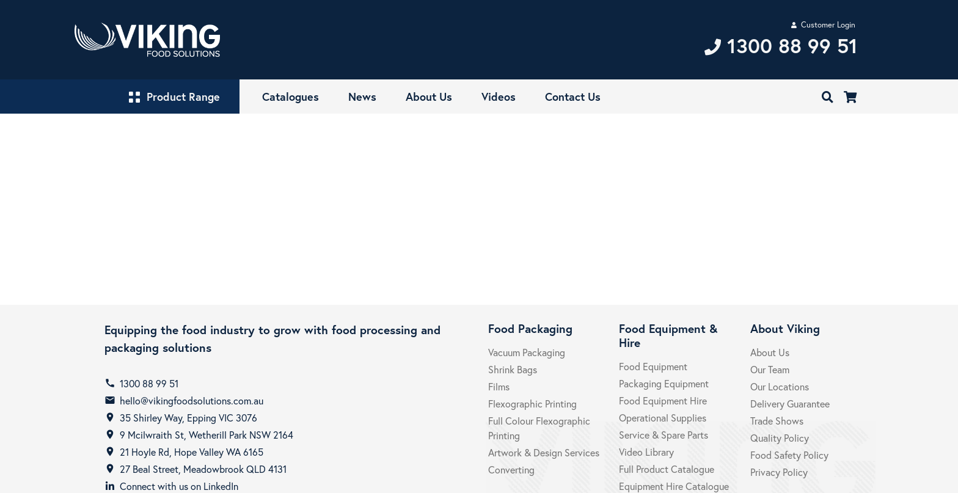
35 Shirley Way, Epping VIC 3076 (188, 417)
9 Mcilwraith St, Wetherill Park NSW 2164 (206, 434)
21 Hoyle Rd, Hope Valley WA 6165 (191, 451)
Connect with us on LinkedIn (179, 486)
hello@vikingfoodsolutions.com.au (191, 400)
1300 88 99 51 (149, 383)
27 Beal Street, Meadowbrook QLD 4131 (203, 468)
